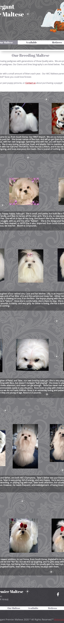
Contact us (30, 83)
